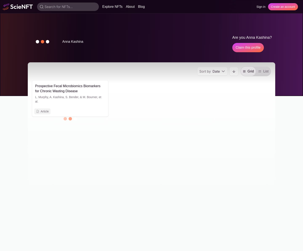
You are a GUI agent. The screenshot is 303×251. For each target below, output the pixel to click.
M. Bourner (90, 97)
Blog (141, 6)
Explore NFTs (112, 6)
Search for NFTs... (59, 7)
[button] (42, 41)
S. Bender (71, 97)
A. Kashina (56, 97)
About (130, 6)
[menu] (212, 71)
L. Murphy (41, 97)
